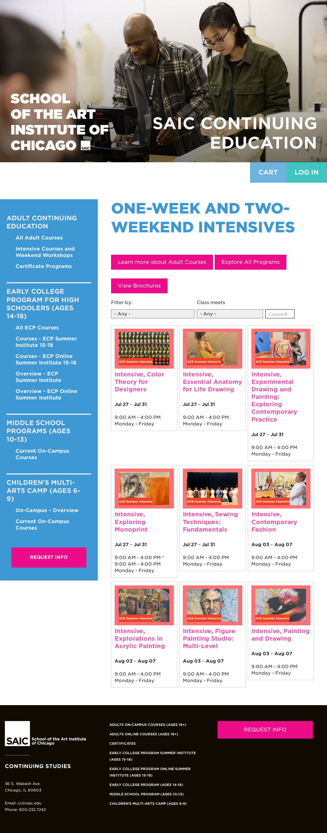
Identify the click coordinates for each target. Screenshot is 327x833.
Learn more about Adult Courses (162, 262)
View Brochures (139, 286)
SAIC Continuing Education (234, 133)
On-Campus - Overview (47, 510)
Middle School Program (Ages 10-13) (146, 794)
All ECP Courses (37, 328)
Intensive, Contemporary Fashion (274, 522)
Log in (307, 172)
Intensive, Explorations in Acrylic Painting (140, 638)
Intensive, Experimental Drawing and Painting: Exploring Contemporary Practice (274, 397)
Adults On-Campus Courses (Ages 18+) (147, 725)
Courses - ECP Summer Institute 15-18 (46, 342)
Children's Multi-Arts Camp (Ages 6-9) (148, 803)
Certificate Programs (44, 266)
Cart (268, 172)
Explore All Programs (250, 262)
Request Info (49, 557)
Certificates (122, 743)
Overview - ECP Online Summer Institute (46, 394)
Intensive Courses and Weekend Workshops (45, 252)
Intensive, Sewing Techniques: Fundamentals (210, 522)
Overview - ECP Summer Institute (38, 377)
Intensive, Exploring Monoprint (131, 522)
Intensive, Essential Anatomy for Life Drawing (212, 382)
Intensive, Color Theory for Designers (139, 382)
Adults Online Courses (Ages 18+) (143, 734)
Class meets (211, 302)
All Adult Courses (39, 238)
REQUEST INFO (265, 730)
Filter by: (121, 302)
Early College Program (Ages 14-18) (146, 785)
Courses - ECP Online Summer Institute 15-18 (46, 359)
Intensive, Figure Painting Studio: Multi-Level (209, 638)
